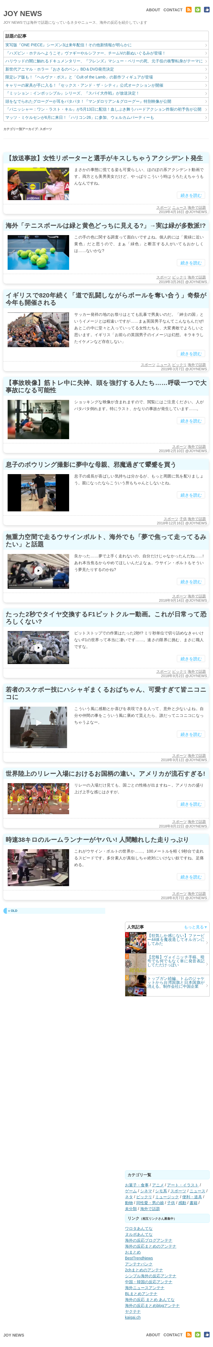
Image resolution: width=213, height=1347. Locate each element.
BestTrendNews (139, 1258)
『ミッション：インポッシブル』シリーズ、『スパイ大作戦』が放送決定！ (72, 93)
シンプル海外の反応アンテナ (150, 1276)
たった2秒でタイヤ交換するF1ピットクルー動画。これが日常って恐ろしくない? (106, 618)
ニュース (179, 207)
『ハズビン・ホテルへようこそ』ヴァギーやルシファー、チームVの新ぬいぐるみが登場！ (85, 53)
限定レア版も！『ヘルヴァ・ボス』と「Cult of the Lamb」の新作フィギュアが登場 (79, 77)
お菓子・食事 (137, 1185)
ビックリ (179, 277)
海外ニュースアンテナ (144, 1287)
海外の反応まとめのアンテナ (150, 1246)
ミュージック (167, 1197)
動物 (129, 1203)
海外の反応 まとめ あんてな (150, 1299)
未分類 (131, 1208)
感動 (182, 1203)
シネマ (146, 1191)
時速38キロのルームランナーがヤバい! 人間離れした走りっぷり (97, 839)
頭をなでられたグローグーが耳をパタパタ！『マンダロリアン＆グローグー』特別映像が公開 (88, 101)
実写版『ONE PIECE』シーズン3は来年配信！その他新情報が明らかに (68, 45)
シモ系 (161, 1191)
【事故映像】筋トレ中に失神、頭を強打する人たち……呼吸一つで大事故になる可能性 (106, 386)
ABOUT (153, 10)
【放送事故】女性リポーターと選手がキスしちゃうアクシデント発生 (104, 158)
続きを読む (191, 195)
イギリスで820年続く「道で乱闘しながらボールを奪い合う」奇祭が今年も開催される (106, 299)
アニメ (158, 1185)
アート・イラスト (183, 1185)
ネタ (129, 1197)
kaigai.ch (132, 1317)
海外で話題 (197, 207)
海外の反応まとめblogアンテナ (152, 1305)
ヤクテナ (133, 1311)
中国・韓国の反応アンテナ (148, 1282)
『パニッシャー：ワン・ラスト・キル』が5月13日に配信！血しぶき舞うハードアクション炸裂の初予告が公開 (103, 109)
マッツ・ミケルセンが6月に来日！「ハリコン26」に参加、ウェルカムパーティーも (79, 117)
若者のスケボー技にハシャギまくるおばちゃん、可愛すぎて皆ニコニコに (106, 693)
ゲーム (131, 1191)
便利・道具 (192, 1197)
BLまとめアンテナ (141, 1293)
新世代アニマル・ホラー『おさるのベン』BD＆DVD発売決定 (59, 69)
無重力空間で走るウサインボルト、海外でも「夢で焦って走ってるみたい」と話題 (106, 540)
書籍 (193, 1203)
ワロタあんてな (139, 1228)
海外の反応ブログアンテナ (148, 1240)
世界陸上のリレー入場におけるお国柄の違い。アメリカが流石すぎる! (105, 773)
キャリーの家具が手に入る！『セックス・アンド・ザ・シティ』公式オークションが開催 (84, 85)
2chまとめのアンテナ (144, 1270)
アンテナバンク (139, 1264)
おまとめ (133, 1252)
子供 (183, 519)
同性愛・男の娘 (150, 1203)
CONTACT (173, 10)
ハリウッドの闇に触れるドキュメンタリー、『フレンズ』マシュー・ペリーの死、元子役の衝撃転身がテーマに (104, 61)
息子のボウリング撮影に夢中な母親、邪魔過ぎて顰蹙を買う (91, 464)
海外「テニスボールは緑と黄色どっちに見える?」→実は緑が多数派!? (106, 225)
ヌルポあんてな (139, 1234)
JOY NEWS (22, 13)
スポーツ (163, 207)
